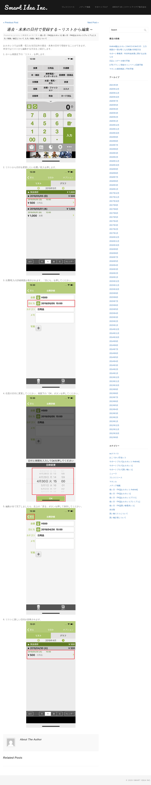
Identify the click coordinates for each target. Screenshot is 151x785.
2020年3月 (113, 113)
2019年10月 (114, 133)
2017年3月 (113, 225)
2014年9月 (113, 341)
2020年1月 (113, 121)
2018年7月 (113, 177)
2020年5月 (113, 105)
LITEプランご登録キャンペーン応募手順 (126, 65)
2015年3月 (113, 317)
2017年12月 (114, 193)
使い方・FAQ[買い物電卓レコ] (122, 506)
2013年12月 (114, 377)
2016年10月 (114, 245)
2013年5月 (113, 405)
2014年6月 (113, 353)
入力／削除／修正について (36, 38)
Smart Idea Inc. (26, 7)
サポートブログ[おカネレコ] (121, 466)
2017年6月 (113, 213)
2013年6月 (113, 401)
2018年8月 (113, 173)
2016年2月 (113, 273)
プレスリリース (68, 7)
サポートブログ (101, 7)
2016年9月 (113, 249)
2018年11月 (114, 161)
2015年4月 (113, 313)
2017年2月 (113, 229)
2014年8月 (113, 345)
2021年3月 (113, 85)
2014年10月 (114, 337)
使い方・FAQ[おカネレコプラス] (122, 498)
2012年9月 (113, 437)
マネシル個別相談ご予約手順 (121, 69)
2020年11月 (114, 93)
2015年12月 (114, 281)
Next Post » (93, 22)
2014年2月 (113, 369)
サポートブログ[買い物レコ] (121, 470)
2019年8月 (113, 141)
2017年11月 (114, 197)
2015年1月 (113, 325)
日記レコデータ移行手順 (119, 61)
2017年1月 (113, 233)
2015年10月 (114, 289)
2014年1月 (113, 373)
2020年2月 (113, 117)
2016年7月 (113, 257)
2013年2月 (113, 417)
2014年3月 (113, 365)
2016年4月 (113, 265)
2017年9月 (113, 205)
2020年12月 (114, 89)
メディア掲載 (84, 7)
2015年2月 (113, 321)
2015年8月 (113, 297)
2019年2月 (113, 157)
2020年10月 (114, 97)
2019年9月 (113, 137)
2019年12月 (114, 125)
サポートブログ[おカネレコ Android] (124, 461)
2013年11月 (114, 381)
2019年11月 (114, 129)
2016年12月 (114, 237)
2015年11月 (114, 285)
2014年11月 (114, 333)
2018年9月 (113, 169)
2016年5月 (113, 261)
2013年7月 (113, 397)
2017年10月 (114, 201)
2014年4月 (113, 361)
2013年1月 (113, 421)
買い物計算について (117, 518)
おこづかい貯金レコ (117, 457)
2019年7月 (113, 145)
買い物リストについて (118, 514)
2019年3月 (113, 153)
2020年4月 (113, 109)
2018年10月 (114, 165)
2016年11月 (114, 241)
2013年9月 (113, 389)
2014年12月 (114, 329)
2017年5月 (113, 217)
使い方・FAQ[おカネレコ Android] (123, 490)
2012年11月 (114, 429)
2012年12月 (114, 425)
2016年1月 (113, 277)
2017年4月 (113, 221)
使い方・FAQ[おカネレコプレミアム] (78, 35)
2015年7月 (113, 301)
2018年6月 (113, 181)
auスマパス (114, 453)
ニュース (113, 474)
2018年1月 (113, 189)
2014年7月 (113, 349)
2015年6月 (113, 305)
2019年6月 (113, 149)
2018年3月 (113, 185)
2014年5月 (113, 357)
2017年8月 (113, 209)
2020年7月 (113, 101)
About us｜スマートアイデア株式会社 (129, 7)
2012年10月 (114, 433)
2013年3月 (113, 413)
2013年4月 (113, 409)
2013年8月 (113, 393)
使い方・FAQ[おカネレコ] (51, 35)
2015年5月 (113, 309)
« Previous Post (10, 22)
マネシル (113, 482)
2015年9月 (113, 293)
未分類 (112, 510)
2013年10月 (114, 385)
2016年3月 (113, 269)
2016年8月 (113, 253)
